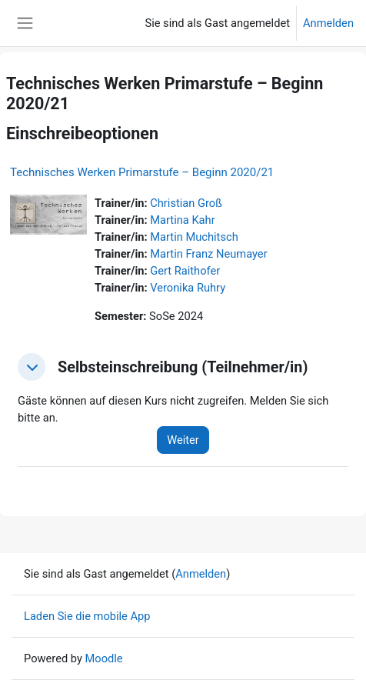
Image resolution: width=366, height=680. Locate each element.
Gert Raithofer (185, 271)
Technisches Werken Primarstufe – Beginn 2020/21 (142, 172)
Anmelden (328, 23)
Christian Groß (186, 203)
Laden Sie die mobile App (87, 616)
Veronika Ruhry (187, 288)
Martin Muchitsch (194, 237)
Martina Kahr (182, 220)
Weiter (183, 440)
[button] (31, 367)
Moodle (104, 658)
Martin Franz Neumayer (208, 254)
